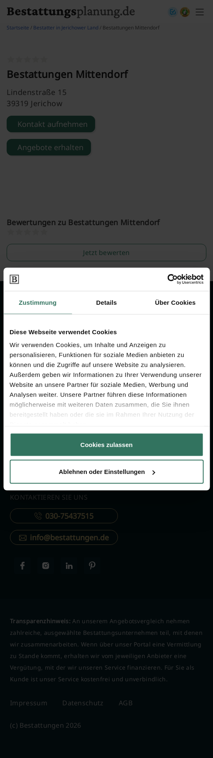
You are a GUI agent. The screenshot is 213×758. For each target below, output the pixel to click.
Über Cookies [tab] (175, 302)
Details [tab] (106, 302)
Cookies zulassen (107, 444)
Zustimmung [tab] (37, 302)
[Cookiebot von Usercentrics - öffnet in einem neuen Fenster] (167, 279)
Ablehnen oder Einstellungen (107, 471)
